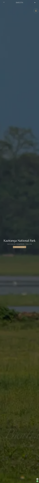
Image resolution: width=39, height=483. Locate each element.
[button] (19, 247)
